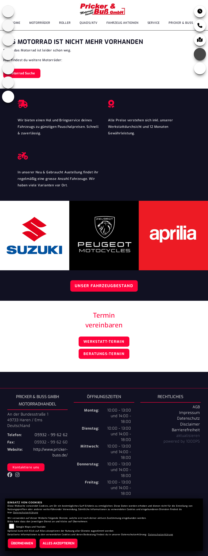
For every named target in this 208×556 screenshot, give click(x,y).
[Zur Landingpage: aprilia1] (8, 11)
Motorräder (39, 23)
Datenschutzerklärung (25, 512)
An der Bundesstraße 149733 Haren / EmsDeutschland (27, 420)
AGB (196, 407)
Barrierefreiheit (186, 430)
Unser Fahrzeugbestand (104, 285)
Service (153, 23)
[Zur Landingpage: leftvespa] (8, 97)
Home (16, 23)
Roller (65, 23)
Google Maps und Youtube (31, 526)
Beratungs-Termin (104, 353)
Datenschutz (188, 418)
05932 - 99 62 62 (51, 434)
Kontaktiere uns (26, 467)
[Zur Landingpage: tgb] (8, 82)
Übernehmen (22, 543)
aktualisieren (188, 435)
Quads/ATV (89, 23)
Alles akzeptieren (58, 543)
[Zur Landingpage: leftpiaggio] (8, 54)
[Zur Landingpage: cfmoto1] (8, 26)
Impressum (189, 412)
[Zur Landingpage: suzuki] (8, 68)
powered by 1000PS (182, 441)
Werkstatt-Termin (103, 341)
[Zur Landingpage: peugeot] (8, 40)
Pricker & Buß (181, 23)
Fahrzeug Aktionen (122, 23)
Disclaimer (190, 424)
